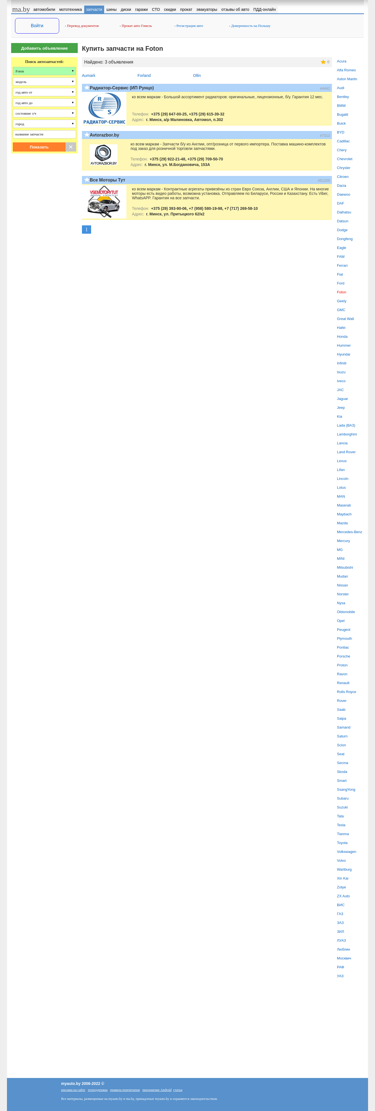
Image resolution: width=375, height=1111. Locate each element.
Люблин (343, 949)
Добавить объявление (44, 48)
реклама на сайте (73, 1090)
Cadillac (343, 141)
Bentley (343, 97)
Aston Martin (347, 79)
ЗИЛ (340, 931)
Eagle (341, 248)
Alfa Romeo (346, 70)
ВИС (340, 905)
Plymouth (344, 638)
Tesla (341, 825)
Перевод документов (82, 26)
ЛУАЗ (341, 940)
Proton (342, 665)
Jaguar (342, 399)
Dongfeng (344, 239)
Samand (343, 727)
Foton (341, 292)
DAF (340, 203)
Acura (341, 61)
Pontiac (343, 647)
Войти (37, 25)
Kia (339, 416)
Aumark (88, 75)
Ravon (342, 674)
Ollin (197, 75)
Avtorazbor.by (104, 135)
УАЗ (340, 976)
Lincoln (342, 479)
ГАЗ (340, 914)
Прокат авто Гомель (136, 26)
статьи (177, 1090)
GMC (341, 310)
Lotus (341, 487)
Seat (340, 754)
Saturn (342, 736)
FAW (341, 257)
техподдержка (98, 1090)
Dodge (342, 230)
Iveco (341, 381)
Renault (343, 683)
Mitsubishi (345, 567)
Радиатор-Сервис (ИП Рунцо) (122, 87)
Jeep (341, 407)
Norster (343, 594)
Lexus (342, 461)
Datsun (342, 221)
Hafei (341, 328)
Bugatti (342, 114)
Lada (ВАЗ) (346, 425)
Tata (340, 816)
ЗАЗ (340, 923)
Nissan (342, 585)
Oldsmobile (346, 612)
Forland (144, 75)
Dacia (341, 185)
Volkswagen (346, 852)
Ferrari (342, 265)
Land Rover (346, 452)
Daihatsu (344, 212)
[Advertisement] (44, 214)
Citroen (343, 177)
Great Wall (345, 319)
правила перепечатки (125, 1090)
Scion (341, 745)
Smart (342, 781)
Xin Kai (342, 878)
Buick (341, 123)
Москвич (344, 958)
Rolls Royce (346, 692)
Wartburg (344, 869)
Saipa (341, 718)
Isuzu (341, 372)
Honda (342, 336)
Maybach (344, 514)
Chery (342, 150)
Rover (342, 701)
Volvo (341, 860)
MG (340, 550)
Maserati (344, 505)
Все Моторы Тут (107, 180)
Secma (342, 763)
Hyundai (343, 354)
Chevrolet (344, 159)
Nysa (341, 603)
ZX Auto (343, 896)
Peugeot (343, 630)
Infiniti (341, 363)
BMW (341, 106)
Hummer (344, 345)
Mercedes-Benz (349, 532)
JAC (340, 390)
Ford (340, 283)
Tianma (343, 834)
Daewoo (343, 194)
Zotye (341, 887)
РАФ (340, 967)
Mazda (342, 523)
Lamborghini (347, 434)
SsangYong (346, 789)
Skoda (342, 772)
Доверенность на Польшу (250, 26)
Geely (341, 301)
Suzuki (342, 807)
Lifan (341, 470)
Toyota (342, 843)
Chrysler (343, 168)
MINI (340, 558)
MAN (341, 496)
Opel (340, 621)
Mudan (342, 576)
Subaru (343, 798)
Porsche (343, 656)
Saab (341, 709)
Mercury (343, 541)
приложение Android (156, 1090)
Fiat (340, 274)
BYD (340, 132)
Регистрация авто (188, 26)
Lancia (342, 443)
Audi (340, 88)
